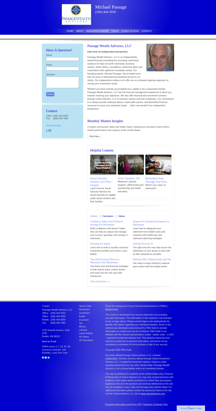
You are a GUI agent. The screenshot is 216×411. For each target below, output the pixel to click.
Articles (93, 216)
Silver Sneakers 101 (129, 178)
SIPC (115, 358)
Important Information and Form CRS (123, 404)
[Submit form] (50, 94)
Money (82, 326)
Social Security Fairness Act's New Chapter (100, 182)
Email (49, 65)
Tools (115, 31)
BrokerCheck (111, 309)
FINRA (108, 358)
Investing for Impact (100, 243)
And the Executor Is (143, 243)
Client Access (130, 31)
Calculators (107, 216)
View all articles (98, 281)
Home (70, 31)
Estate (82, 316)
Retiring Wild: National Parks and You (152, 259)
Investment (84, 313)
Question (50, 74)
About (80, 31)
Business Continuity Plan (155, 404)
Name (49, 55)
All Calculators (86, 340)
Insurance (84, 320)
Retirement (84, 309)
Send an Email (53, 125)
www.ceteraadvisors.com (153, 394)
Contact (147, 31)
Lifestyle (83, 330)
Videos (121, 216)
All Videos (84, 337)
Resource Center (97, 31)
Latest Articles (86, 333)
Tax (81, 323)
